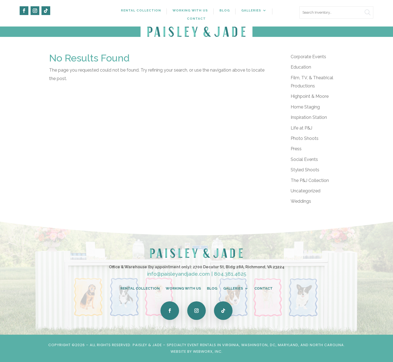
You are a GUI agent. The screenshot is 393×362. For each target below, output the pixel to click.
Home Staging (305, 107)
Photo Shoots (304, 138)
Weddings (301, 201)
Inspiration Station (309, 117)
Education (301, 67)
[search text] (336, 12)
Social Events (304, 159)
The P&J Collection (310, 180)
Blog (224, 10)
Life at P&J (301, 128)
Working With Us (190, 10)
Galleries (251, 10)
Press (296, 148)
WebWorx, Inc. (208, 351)
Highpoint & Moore (310, 96)
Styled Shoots (305, 169)
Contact (196, 18)
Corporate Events (308, 56)
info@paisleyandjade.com (178, 274)
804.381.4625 (230, 274)
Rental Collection (141, 10)
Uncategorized (305, 190)
